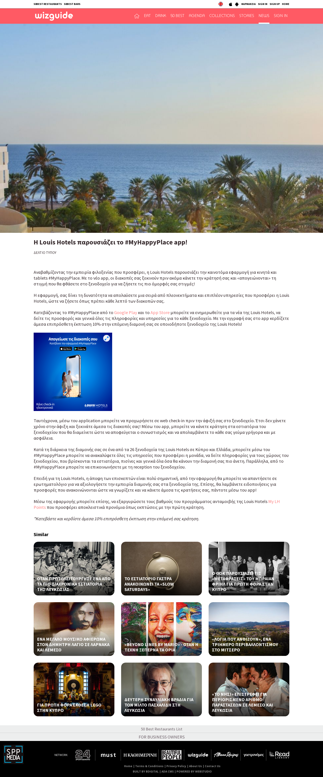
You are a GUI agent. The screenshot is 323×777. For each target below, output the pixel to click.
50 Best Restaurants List (161, 729)
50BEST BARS (72, 4)
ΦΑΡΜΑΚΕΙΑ (248, 4)
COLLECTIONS (222, 16)
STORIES (246, 16)
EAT (147, 16)
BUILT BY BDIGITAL (146, 771)
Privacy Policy (176, 766)
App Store (160, 312)
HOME (285, 4)
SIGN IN (262, 4)
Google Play (125, 312)
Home (128, 766)
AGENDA (197, 16)
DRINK (160, 16)
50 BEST (177, 16)
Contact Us (212, 766)
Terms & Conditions (149, 766)
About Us (195, 766)
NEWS (264, 16)
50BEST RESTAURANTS (48, 4)
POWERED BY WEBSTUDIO (194, 771)
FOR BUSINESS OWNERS (162, 737)
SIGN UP (275, 4)
